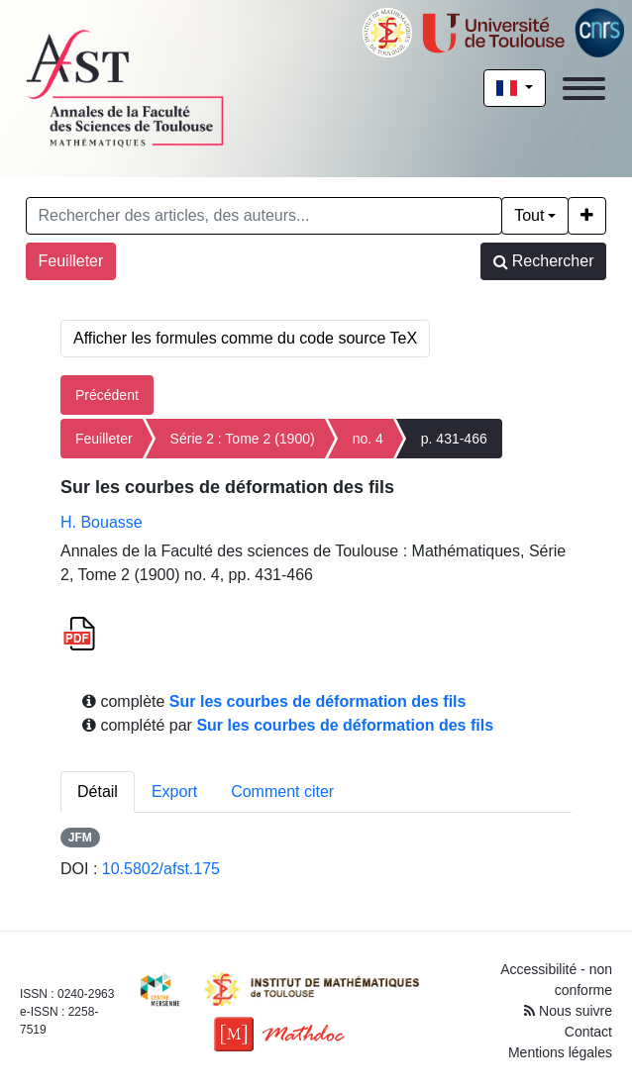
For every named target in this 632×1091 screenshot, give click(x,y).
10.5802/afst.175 (161, 868)
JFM (80, 837)
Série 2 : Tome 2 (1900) (242, 438)
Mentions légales (560, 1052)
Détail (97, 791)
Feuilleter (71, 260)
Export (174, 791)
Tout (529, 215)
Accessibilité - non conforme (556, 979)
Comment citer (282, 791)
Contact (588, 1032)
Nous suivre (568, 1011)
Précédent (107, 395)
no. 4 (368, 438)
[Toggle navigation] (584, 88)
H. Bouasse (101, 522)
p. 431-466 (454, 438)
